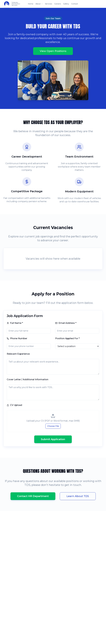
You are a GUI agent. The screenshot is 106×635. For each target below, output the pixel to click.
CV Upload (14, 405)
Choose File (53, 426)
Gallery (66, 4)
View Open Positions (53, 51)
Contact (74, 4)
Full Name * (15, 323)
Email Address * (65, 323)
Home (30, 4)
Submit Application (53, 439)
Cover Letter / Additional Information (27, 379)
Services (48, 4)
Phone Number (17, 338)
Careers (57, 4)
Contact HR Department (33, 496)
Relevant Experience (18, 354)
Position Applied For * (67, 338)
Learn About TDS (78, 496)
